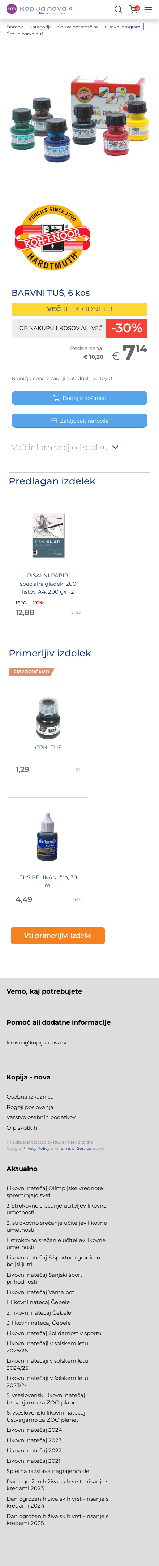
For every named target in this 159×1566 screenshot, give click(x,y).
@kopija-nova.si (45, 1042)
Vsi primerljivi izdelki (58, 936)
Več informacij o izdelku (66, 447)
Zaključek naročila (80, 420)
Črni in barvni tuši (25, 33)
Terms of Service (75, 1148)
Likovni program (123, 27)
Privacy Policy (36, 1148)
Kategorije (40, 27)
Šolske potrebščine (78, 27)
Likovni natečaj (27, 1460)
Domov (15, 27)
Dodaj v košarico (79, 398)
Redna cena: (86, 348)
